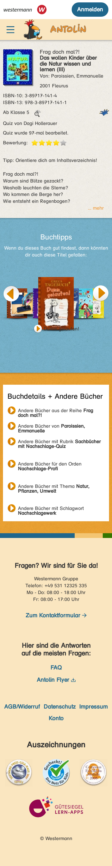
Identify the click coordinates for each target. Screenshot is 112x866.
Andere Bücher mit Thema (53, 487)
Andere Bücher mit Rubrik (59, 442)
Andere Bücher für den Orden (50, 464)
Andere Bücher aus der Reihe (55, 411)
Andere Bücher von (51, 426)
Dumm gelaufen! (61, 329)
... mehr (96, 208)
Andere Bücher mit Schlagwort (51, 509)
